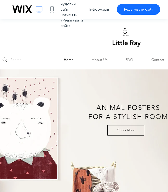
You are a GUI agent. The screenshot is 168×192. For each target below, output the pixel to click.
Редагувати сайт (138, 9)
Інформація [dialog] (99, 9)
